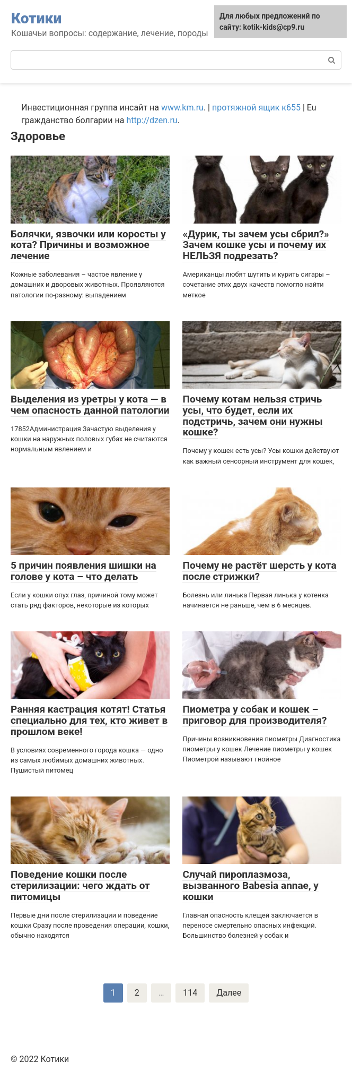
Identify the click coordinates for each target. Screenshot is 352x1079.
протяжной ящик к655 (256, 107)
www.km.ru (182, 107)
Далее (228, 993)
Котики (36, 18)
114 (190, 993)
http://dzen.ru (151, 120)
